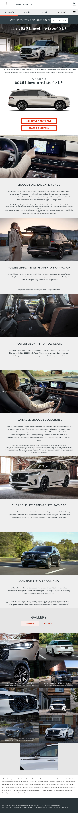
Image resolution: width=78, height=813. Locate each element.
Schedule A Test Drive (39, 121)
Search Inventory (39, 128)
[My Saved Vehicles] (74, 5)
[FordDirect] (8, 802)
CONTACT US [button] (59, 20)
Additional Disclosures (51, 805)
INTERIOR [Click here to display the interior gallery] (48, 624)
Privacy (37, 805)
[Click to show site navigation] (74, 13)
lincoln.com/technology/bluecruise (17, 447)
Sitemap (30, 805)
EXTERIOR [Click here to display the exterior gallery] (30, 624)
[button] (9, 12)
